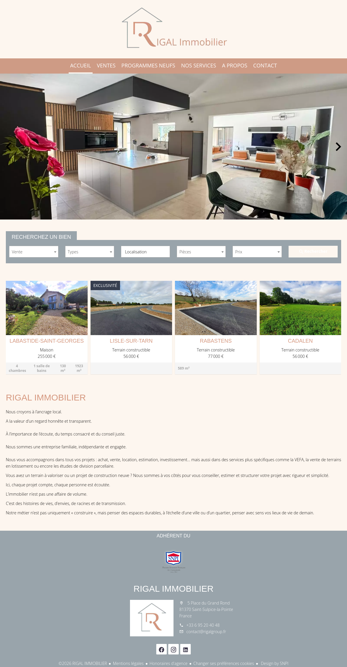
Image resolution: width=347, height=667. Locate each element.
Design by (274, 663)
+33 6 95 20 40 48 (203, 625)
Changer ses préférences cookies (223, 663)
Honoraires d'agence (169, 663)
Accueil (173, 29)
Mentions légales (128, 663)
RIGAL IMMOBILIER (173, 588)
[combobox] (33, 251)
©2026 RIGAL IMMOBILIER (83, 663)
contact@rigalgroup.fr (206, 631)
